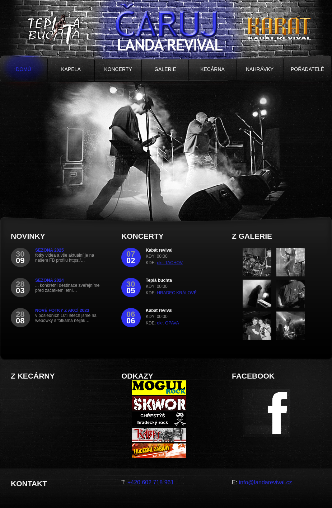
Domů (23, 69)
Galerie (165, 69)
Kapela (70, 69)
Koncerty (118, 69)
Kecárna (212, 69)
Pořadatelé (307, 69)
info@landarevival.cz (265, 482)
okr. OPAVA (168, 323)
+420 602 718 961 (150, 482)
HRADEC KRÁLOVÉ (177, 292)
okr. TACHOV (170, 262)
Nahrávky (259, 69)
